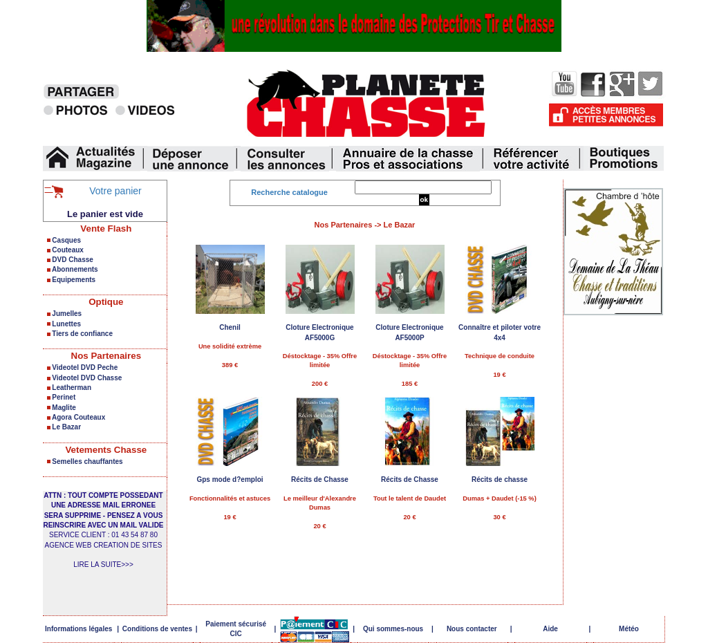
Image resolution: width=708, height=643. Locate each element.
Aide (550, 629)
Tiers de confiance (82, 333)
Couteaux (68, 250)
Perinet (63, 397)
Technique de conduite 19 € (499, 326)
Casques (66, 240)
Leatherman (71, 387)
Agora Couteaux (78, 417)
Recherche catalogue (289, 192)
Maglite (63, 407)
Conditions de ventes (157, 629)
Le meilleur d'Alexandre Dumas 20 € (319, 478)
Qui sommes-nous (393, 629)
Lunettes (66, 324)
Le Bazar (66, 427)
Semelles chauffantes (87, 461)
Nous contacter (472, 629)
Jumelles (67, 313)
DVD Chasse (72, 259)
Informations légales (78, 629)
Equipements (73, 279)
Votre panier (115, 190)
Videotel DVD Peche (85, 367)
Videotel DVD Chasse (87, 378)
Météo (629, 629)
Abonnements (75, 269)
